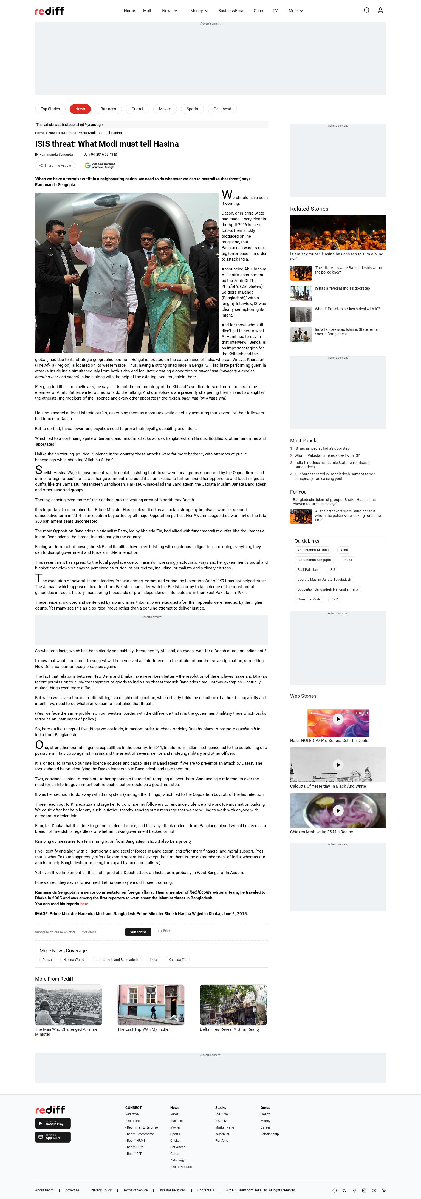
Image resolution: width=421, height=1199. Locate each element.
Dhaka (347, 560)
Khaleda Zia (178, 960)
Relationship (270, 1134)
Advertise (72, 1190)
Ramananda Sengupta (56, 154)
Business (108, 109)
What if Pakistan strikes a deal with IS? (327, 455)
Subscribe (138, 932)
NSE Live (221, 1121)
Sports (192, 109)
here (84, 903)
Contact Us (205, 1190)
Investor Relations (172, 1190)
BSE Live (221, 1114)
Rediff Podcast (181, 1167)
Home (129, 10)
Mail (147, 10)
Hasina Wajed (73, 960)
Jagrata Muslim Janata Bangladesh (324, 580)
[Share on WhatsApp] (334, 1191)
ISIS (332, 570)
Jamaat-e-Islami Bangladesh (117, 960)
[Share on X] (344, 1191)
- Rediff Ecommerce (139, 1134)
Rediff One (132, 1121)
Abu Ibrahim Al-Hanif (313, 550)
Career (265, 1127)
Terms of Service (135, 1190)
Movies (165, 109)
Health (265, 1114)
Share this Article (55, 165)
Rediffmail (132, 1114)
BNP (334, 599)
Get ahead (222, 109)
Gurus (259, 10)
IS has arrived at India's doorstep (322, 448)
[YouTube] (374, 1191)
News (169, 10)
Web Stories (303, 696)
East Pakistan (308, 570)
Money (199, 10)
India (153, 960)
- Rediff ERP (133, 1154)
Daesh (47, 960)
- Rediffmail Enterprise (141, 1127)
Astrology (177, 1160)
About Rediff (44, 1190)
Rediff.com (245, 1190)
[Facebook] (354, 1191)
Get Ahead (178, 1147)
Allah (344, 550)
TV (275, 10)
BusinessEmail (231, 10)
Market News (224, 1127)
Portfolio (221, 1141)
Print (164, 930)
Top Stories (50, 109)
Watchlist (222, 1134)
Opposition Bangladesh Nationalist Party (328, 589)
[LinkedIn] (384, 1191)
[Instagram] (364, 1191)
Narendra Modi (309, 599)
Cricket (137, 109)
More (296, 10)
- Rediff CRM (134, 1147)
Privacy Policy (101, 1190)
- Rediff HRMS (135, 1141)
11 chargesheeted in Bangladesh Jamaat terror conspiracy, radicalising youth (335, 476)
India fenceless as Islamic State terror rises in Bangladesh (333, 464)
